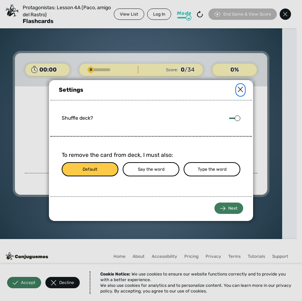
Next (228, 208)
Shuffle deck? (77, 118)
